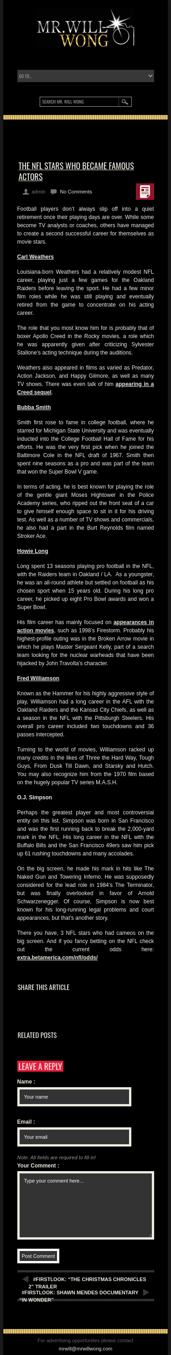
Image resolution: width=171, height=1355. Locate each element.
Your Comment (38, 1165)
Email (26, 1122)
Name (26, 1082)
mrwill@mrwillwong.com (86, 1348)
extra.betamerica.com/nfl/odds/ (57, 957)
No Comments (76, 191)
